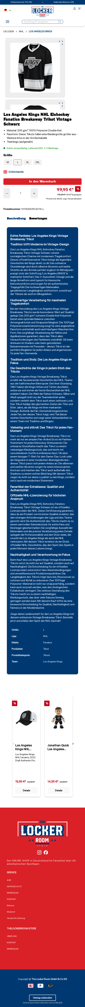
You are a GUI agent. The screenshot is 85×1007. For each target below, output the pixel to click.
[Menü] (7, 22)
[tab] (17, 218)
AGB (9, 880)
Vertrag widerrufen (42, 997)
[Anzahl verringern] (6, 193)
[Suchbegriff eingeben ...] (39, 21)
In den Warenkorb (42, 181)
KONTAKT (11, 899)
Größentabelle (14, 172)
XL (27, 162)
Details (26, 790)
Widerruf (11, 912)
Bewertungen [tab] (38, 218)
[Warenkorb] (79, 9)
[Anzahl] (20, 193)
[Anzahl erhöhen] (34, 193)
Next (73, 744)
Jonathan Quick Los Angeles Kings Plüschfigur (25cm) (58, 747)
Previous (13, 744)
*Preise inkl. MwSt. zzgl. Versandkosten (64, 199)
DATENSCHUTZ (14, 886)
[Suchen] (59, 21)
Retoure (10, 905)
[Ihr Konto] (74, 9)
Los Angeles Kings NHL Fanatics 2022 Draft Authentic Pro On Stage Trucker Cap (26, 747)
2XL (37, 162)
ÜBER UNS (12, 936)
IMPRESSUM (12, 893)
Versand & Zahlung (16, 918)
